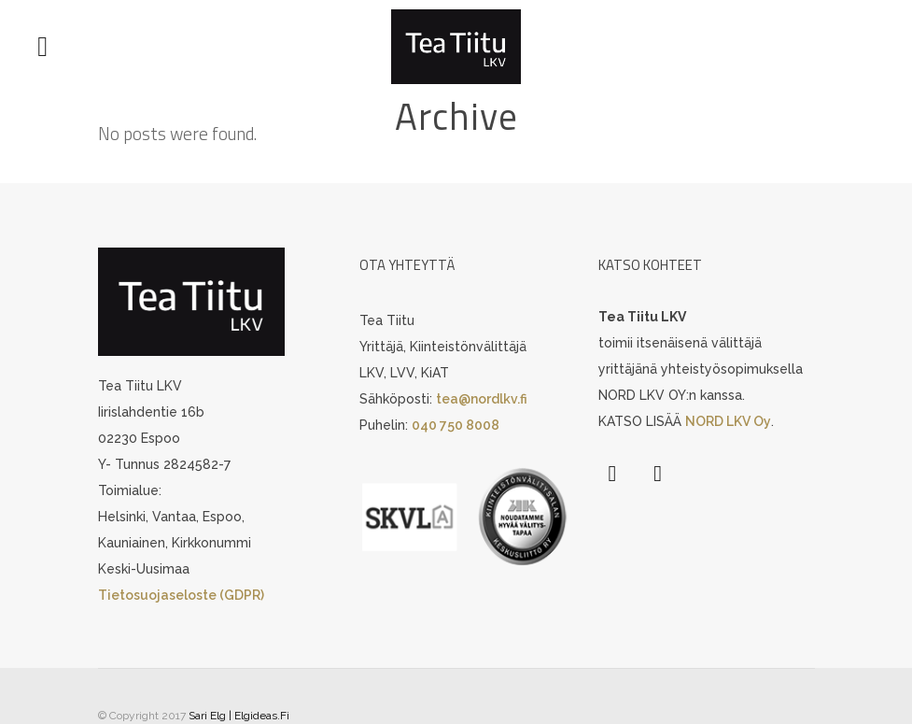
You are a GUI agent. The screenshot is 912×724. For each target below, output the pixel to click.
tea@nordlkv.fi (481, 398)
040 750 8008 (455, 425)
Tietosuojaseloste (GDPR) (181, 595)
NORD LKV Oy (728, 421)
